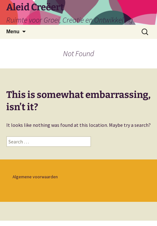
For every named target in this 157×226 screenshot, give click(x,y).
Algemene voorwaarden (35, 177)
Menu (12, 31)
